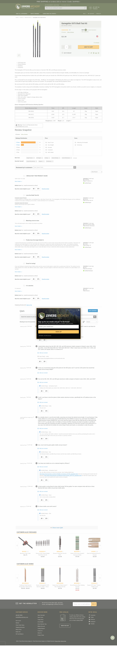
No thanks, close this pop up (45, 335)
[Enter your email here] (58, 327)
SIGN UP (58, 332)
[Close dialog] (78, 310)
